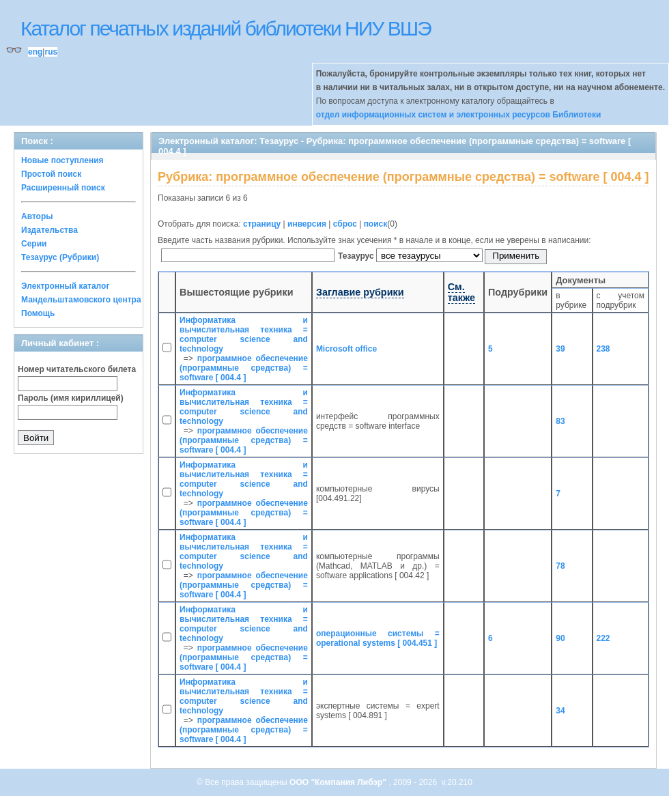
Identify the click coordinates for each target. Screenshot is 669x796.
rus (50, 52)
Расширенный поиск (63, 188)
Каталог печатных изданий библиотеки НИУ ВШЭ (225, 28)
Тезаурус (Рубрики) (60, 257)
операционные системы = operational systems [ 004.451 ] (378, 638)
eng (35, 52)
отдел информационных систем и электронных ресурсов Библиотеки (458, 114)
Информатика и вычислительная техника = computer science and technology (244, 334)
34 (560, 710)
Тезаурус (357, 256)
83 (560, 421)
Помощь (38, 313)
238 (603, 349)
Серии (33, 243)
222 (603, 638)
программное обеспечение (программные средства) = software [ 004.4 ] (244, 368)
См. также (461, 292)
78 (560, 566)
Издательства (49, 230)
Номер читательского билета (77, 369)
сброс (345, 224)
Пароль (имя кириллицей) (71, 398)
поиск (376, 224)
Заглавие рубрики (360, 292)
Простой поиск (51, 174)
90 (560, 638)
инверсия (306, 224)
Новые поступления (62, 160)
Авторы (37, 216)
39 (560, 349)
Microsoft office (346, 349)
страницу (262, 224)
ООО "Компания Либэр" (338, 782)
